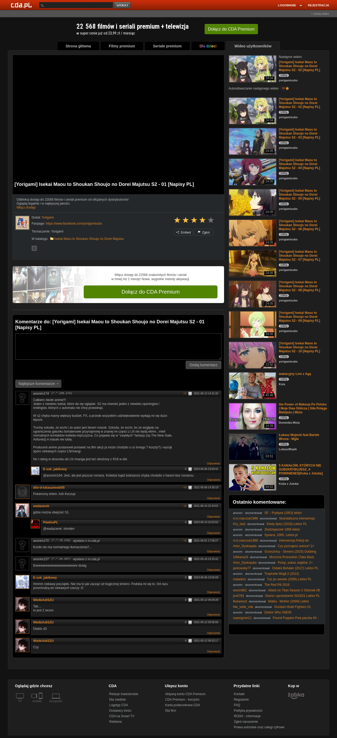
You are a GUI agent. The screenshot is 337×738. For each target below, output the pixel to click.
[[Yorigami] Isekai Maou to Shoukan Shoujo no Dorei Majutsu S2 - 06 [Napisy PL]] (252, 232)
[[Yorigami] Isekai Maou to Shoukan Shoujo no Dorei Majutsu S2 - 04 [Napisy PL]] (252, 171)
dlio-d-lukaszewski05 (49, 487)
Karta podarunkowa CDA (182, 705)
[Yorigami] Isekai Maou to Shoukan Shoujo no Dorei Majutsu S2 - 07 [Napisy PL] (299, 255)
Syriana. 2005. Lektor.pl (281, 535)
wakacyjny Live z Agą (295, 374)
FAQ (237, 705)
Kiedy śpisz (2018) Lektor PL (287, 524)
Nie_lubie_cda (243, 607)
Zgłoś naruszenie (246, 722)
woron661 (240, 590)
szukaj (122, 5)
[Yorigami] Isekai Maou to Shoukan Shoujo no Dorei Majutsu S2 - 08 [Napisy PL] (299, 286)
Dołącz (231, 29)
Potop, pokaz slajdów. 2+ (295, 562)
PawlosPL (50, 522)
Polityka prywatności (248, 710)
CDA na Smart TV (121, 716)
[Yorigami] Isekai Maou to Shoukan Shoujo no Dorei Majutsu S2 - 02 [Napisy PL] (299, 66)
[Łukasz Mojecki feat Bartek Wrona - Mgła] (252, 446)
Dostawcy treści (120, 710)
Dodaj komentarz (203, 365)
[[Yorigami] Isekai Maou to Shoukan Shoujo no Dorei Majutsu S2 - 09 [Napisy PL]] (252, 324)
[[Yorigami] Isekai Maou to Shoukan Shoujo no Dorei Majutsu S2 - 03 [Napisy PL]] (252, 141)
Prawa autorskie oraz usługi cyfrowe (259, 727)
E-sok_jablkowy (55, 469)
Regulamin (241, 699)
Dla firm (170, 710)
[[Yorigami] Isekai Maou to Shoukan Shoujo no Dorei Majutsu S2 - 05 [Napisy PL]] (252, 202)
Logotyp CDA (118, 705)
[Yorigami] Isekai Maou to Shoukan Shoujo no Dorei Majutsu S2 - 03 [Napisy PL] (299, 133)
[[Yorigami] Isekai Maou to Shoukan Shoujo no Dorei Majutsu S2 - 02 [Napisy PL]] (252, 68)
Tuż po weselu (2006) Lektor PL (289, 579)
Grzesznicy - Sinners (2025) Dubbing (290, 551)
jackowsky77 (242, 568)
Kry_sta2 (239, 524)
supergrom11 (242, 618)
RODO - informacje (247, 716)
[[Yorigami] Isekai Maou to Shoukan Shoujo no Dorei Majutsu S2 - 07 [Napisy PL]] (252, 263)
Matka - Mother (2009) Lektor (288, 601)
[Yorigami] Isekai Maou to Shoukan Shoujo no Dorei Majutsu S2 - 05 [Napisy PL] (299, 194)
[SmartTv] (41, 704)
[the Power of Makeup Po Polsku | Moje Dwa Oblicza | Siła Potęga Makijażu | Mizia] (252, 416)
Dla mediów (117, 699)
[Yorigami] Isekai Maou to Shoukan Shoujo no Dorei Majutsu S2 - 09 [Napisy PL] (299, 317)
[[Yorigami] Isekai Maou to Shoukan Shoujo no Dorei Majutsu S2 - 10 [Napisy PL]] (252, 354)
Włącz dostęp (26, 207)
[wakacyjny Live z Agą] (252, 385)
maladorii (239, 579)
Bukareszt (240, 601)
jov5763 (238, 596)
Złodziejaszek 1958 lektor (282, 529)
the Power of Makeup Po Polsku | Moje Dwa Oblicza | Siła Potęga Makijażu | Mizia (303, 408)
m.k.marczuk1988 (245, 518)
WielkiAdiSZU (43, 600)
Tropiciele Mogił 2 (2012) (281, 574)
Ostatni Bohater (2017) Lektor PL (295, 568)
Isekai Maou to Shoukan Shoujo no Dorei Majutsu (89, 239)
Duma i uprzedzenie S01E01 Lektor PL (292, 596)
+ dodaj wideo (320, 13)
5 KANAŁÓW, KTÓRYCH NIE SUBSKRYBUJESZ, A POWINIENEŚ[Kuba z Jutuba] (301, 469)
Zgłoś (204, 232)
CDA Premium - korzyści (182, 699)
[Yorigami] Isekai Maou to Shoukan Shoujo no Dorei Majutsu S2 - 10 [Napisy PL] (299, 347)
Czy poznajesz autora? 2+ (296, 546)
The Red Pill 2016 (276, 585)
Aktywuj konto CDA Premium (185, 694)
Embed (183, 232)
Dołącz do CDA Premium (150, 292)
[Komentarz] (118, 346)
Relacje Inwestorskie (123, 694)
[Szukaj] (76, 5)
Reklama (115, 722)
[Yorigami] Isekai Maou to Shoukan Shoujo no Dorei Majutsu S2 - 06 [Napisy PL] (299, 225)
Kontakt (239, 694)
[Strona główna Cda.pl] (22, 5)
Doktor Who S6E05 (277, 612)
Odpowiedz (213, 463)
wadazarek (41, 506)
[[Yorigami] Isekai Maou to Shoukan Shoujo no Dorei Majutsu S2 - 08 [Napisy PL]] (252, 293)
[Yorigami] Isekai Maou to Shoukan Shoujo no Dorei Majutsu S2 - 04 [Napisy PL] (299, 164)
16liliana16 (240, 557)
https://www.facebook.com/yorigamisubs (74, 223)
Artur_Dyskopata (244, 546)
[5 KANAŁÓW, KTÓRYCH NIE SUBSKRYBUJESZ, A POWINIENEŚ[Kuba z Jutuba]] (252, 477)
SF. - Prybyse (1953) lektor (283, 513)
